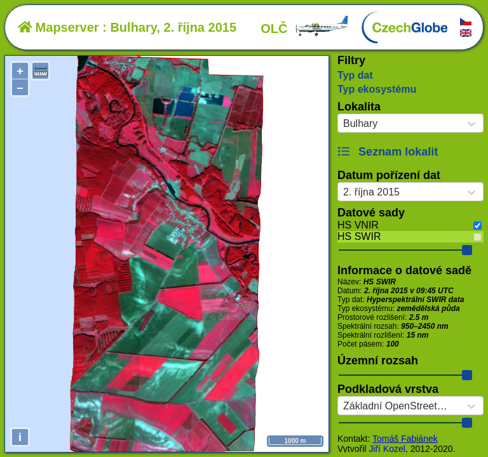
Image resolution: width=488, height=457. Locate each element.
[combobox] (343, 123)
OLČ (305, 29)
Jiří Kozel (387, 449)
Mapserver (58, 27)
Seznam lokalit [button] (387, 151)
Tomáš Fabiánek (405, 439)
